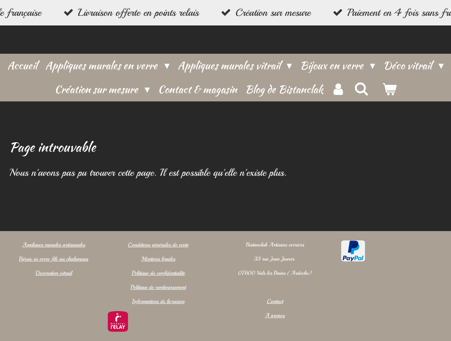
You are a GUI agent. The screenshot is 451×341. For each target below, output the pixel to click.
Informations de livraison (158, 301)
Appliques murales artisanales (53, 244)
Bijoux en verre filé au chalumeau (53, 258)
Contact (274, 301)
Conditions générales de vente (158, 244)
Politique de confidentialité (158, 272)
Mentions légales (158, 258)
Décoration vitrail (53, 272)
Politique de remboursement (158, 287)
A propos (275, 315)
